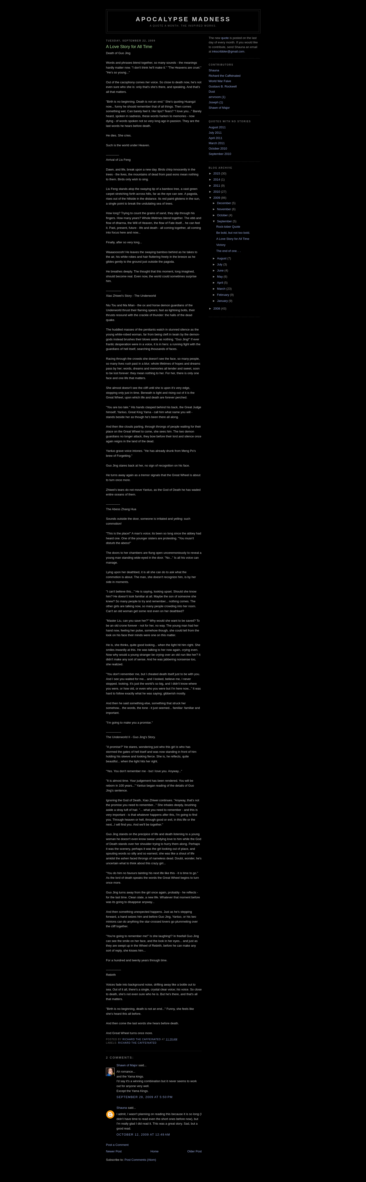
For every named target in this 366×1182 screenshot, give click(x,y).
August (222, 258)
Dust (212, 91)
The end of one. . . (228, 251)
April (220, 282)
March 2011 (217, 143)
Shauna (121, 1107)
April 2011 (215, 138)
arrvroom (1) (217, 97)
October (223, 215)
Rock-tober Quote (228, 226)
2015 (217, 173)
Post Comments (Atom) (140, 1159)
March (221, 288)
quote (225, 38)
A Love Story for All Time (232, 239)
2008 (217, 308)
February (223, 294)
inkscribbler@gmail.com (228, 51)
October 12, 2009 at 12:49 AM (143, 1134)
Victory (220, 245)
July (220, 264)
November (224, 209)
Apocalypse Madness (183, 19)
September (225, 221)
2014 (217, 179)
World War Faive (220, 81)
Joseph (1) (216, 102)
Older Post (194, 1151)
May (220, 276)
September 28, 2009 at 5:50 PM (144, 1097)
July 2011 (215, 132)
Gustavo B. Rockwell (223, 86)
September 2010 (220, 154)
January (223, 301)
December (224, 203)
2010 (217, 191)
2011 (217, 185)
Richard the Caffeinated (137, 1043)
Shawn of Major (126, 1065)
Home (155, 1151)
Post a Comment (117, 1145)
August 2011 (217, 127)
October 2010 (218, 148)
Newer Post (114, 1151)
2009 (217, 197)
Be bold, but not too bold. (233, 232)
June (221, 270)
